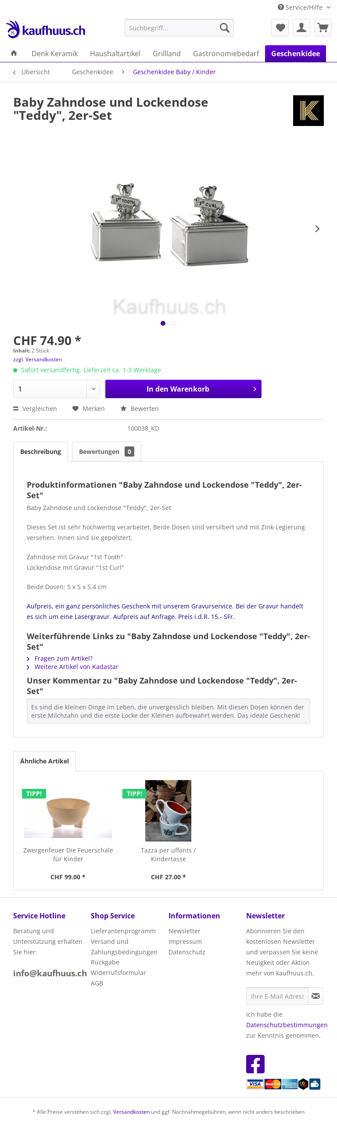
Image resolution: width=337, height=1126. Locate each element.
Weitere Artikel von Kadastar (72, 666)
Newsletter (184, 931)
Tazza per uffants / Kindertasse (168, 854)
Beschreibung (40, 451)
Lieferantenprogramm (123, 931)
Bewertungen (106, 451)
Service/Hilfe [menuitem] (301, 7)
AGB (97, 983)
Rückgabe (105, 962)
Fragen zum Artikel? (60, 658)
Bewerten (139, 408)
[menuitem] (179, 27)
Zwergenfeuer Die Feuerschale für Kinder (68, 854)
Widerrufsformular (118, 972)
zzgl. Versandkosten (37, 359)
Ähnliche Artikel (44, 761)
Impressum (185, 941)
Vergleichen (35, 408)
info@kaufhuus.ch (50, 973)
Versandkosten (131, 1111)
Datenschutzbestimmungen (287, 1025)
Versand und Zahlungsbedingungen (124, 946)
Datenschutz (186, 952)
